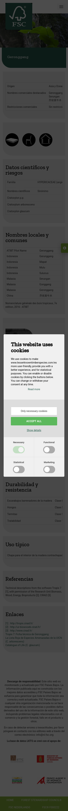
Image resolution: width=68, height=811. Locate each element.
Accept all (34, 421)
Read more (34, 389)
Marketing (49, 462)
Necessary (18, 442)
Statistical (18, 462)
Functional (49, 442)
